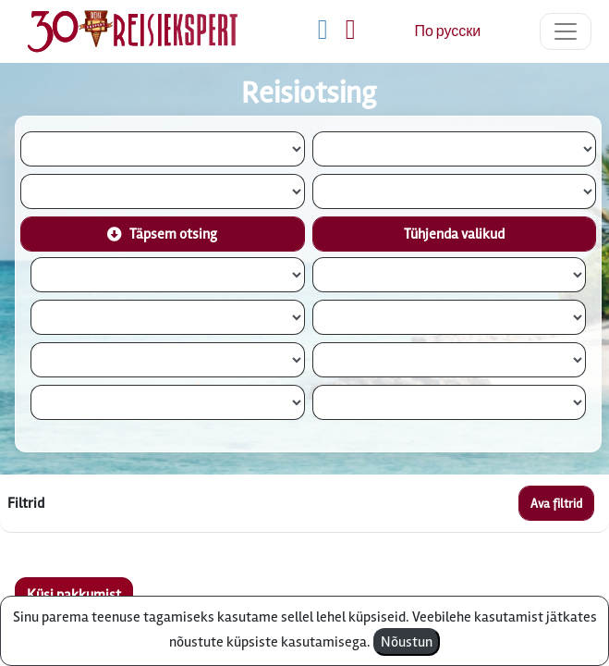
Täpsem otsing (162, 234)
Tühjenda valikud (454, 234)
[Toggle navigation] (565, 31)
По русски (447, 31)
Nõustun (406, 642)
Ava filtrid (556, 504)
